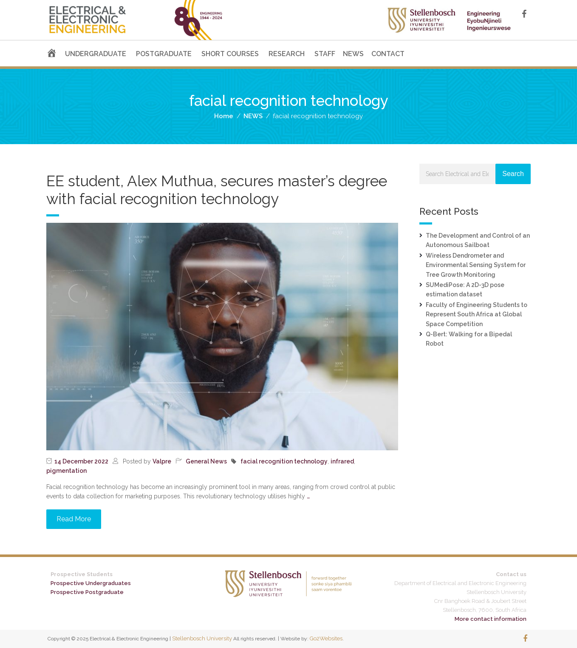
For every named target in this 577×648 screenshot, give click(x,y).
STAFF (324, 54)
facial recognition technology (284, 461)
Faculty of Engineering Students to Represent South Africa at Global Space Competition (476, 314)
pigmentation (66, 470)
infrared (342, 461)
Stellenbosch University (202, 638)
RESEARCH (287, 54)
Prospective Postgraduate (87, 592)
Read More (74, 519)
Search (513, 173)
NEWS (353, 54)
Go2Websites (326, 638)
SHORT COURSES (230, 54)
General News (206, 461)
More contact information (490, 619)
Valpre (162, 461)
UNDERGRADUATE (95, 54)
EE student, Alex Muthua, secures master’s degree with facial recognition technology (216, 189)
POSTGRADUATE (164, 54)
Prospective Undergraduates (91, 583)
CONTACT (387, 54)
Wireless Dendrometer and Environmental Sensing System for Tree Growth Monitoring (476, 265)
